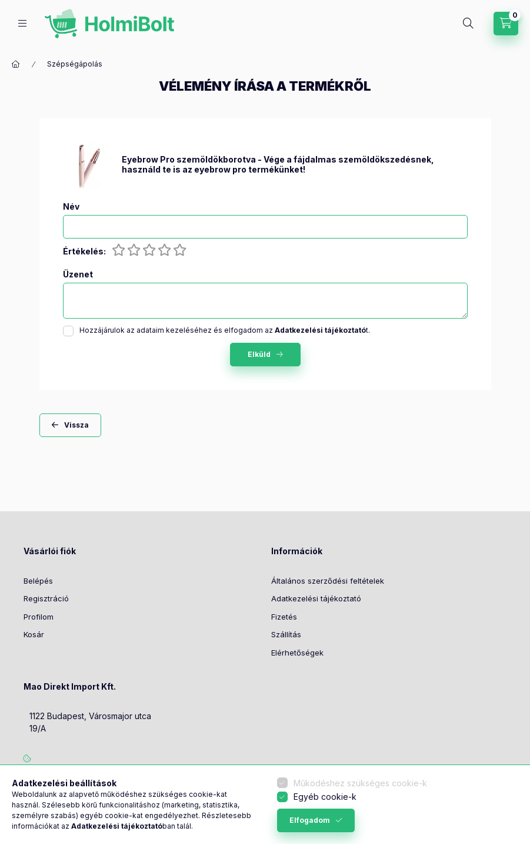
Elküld (259, 354)
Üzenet (78, 274)
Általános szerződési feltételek (327, 580)
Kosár (34, 634)
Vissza (76, 425)
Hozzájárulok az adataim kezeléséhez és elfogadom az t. (224, 330)
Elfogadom (309, 820)
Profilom (39, 616)
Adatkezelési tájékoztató (316, 598)
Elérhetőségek (297, 652)
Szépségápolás (74, 63)
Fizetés (284, 616)
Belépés (38, 580)
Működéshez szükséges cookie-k (360, 783)
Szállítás (286, 634)
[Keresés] (468, 23)
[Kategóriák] (22, 23)
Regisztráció (46, 598)
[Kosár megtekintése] (506, 23)
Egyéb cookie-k (325, 797)
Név (71, 206)
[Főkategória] (16, 64)
